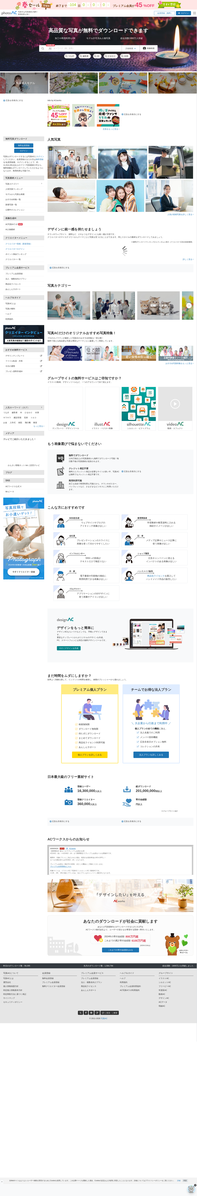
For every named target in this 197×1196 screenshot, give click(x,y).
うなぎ (69, 56)
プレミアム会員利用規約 (130, 986)
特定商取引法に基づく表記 (14, 994)
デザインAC (164, 998)
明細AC (162, 1006)
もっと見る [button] (38, 426)
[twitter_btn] (80, 1013)
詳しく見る (188, 259)
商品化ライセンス (13, 284)
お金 (5, 422)
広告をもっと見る (111, 129)
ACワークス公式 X (13, 486)
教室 (35, 422)
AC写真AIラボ (14, 224)
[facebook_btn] (86, 1013)
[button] (89, 723)
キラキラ (7, 417)
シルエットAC (165, 982)
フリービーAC (165, 986)
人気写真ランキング (14, 189)
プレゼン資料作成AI (23, 371)
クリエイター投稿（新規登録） (18, 244)
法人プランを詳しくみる (151, 755)
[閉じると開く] (2, 1182)
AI (96, 56)
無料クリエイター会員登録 (53, 986)
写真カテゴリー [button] (23, 184)
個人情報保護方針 (11, 986)
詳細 (178, 1181)
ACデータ (163, 1002)
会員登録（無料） (164, 13)
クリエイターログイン (15, 249)
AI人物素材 (10, 229)
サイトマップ (9, 998)
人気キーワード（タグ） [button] (23, 407)
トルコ (33, 417)
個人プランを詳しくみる (90, 755)
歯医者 (83, 56)
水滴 (124, 56)
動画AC (162, 994)
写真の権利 (10, 309)
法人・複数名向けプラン (15, 279)
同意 (185, 1181)
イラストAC (164, 978)
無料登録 (39, 159)
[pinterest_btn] (91, 1013)
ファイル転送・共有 (23, 361)
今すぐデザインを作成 (68, 648)
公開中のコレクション (15, 210)
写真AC (104, 1018)
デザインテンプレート (23, 356)
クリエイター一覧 (13, 259)
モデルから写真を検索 (15, 194)
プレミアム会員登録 (14, 274)
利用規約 (9, 319)
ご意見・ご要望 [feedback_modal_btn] (109, 1013)
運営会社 (7, 982)
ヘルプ (8, 314)
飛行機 (28, 422)
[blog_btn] (97, 1013)
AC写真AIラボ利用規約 (130, 990)
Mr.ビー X (9, 492)
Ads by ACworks (54, 100)
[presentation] (189, 305)
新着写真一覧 (11, 205)
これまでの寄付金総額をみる (120, 950)
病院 (20, 422)
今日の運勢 (23, 366)
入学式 (13, 422)
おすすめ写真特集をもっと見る (179, 363)
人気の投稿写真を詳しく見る (180, 214)
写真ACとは (10, 303)
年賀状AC (163, 990)
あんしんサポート (13, 289)
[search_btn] (42, 48)
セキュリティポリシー (12, 1002)
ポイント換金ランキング (15, 254)
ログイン (183, 13)
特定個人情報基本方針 (12, 990)
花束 (26, 417)
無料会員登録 (23, 145)
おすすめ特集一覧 (13, 199)
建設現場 (17, 417)
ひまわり (110, 56)
